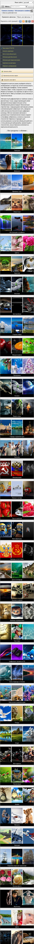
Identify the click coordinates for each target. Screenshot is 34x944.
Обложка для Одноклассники (10, 60)
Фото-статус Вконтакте (8, 54)
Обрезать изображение (8, 66)
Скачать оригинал (7, 51)
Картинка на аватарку (8, 63)
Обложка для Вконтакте (9, 57)
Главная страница (8, 10)
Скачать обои (7, 71)
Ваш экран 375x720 (7, 48)
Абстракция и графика (22, 10)
